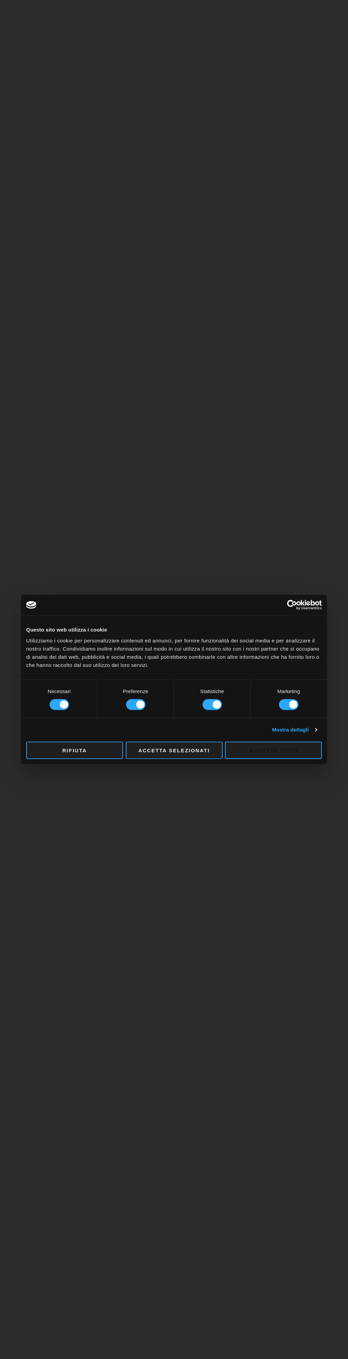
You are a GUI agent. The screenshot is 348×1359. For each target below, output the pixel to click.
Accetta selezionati (174, 750)
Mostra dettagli (290, 730)
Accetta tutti (273, 750)
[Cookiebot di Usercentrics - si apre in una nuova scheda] (292, 605)
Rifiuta (74, 750)
